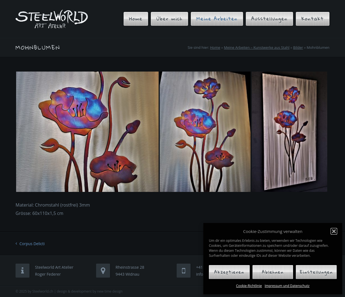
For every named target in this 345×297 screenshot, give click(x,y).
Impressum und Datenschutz (287, 285)
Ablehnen (273, 272)
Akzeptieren (229, 272)
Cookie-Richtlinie (249, 285)
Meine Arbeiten (217, 18)
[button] (334, 231)
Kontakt (312, 18)
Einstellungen (316, 272)
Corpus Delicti (32, 243)
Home (136, 18)
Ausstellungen (269, 18)
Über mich (169, 18)
